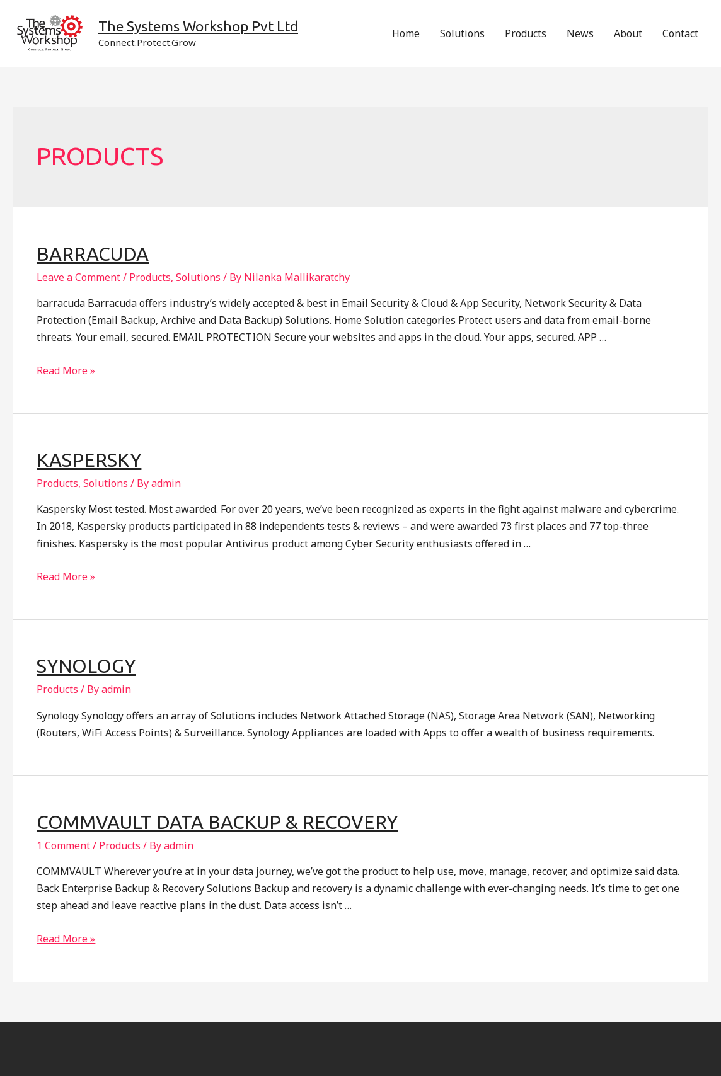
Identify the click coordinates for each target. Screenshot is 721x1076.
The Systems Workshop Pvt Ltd (198, 26)
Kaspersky (89, 460)
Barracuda (93, 254)
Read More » (66, 370)
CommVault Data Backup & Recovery (217, 822)
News (580, 33)
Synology (86, 666)
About (628, 33)
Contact (680, 33)
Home (406, 33)
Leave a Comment (78, 277)
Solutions (462, 33)
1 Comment (63, 845)
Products (525, 33)
